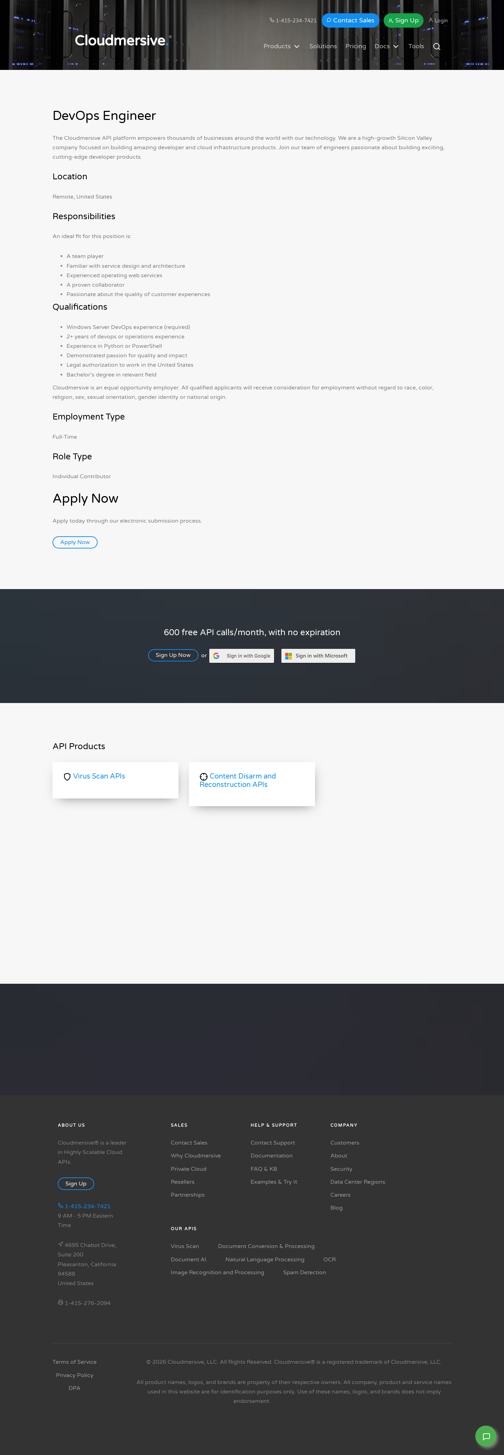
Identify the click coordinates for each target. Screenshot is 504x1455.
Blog (336, 1207)
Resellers (183, 1181)
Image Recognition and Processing (217, 1272)
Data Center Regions (357, 1181)
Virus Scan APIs (94, 776)
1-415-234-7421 (293, 20)
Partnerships (188, 1194)
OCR (329, 1259)
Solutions (323, 46)
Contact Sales (350, 20)
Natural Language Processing (264, 1259)
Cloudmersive (122, 41)
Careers (340, 1194)
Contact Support (273, 1142)
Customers (344, 1142)
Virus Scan (185, 1246)
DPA (74, 1388)
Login (438, 20)
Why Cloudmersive (196, 1155)
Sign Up (403, 20)
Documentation (272, 1155)
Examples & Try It (274, 1181)
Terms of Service (74, 1362)
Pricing (355, 46)
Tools (416, 46)
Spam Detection (304, 1272)
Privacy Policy (74, 1375)
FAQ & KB (264, 1169)
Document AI (188, 1259)
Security (341, 1169)
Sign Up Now (177, 655)
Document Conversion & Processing (266, 1246)
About (338, 1155)
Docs (387, 46)
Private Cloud (188, 1169)
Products (282, 46)
